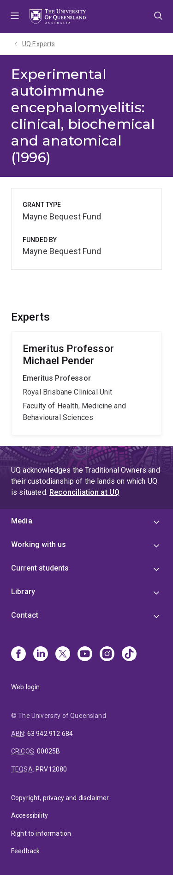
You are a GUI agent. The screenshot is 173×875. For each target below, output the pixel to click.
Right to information (41, 833)
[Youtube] (85, 654)
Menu (15, 16)
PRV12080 (51, 769)
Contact (24, 615)
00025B (48, 751)
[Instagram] (107, 654)
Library (23, 591)
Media (21, 520)
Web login (25, 687)
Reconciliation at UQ (84, 492)
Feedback (25, 851)
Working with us (38, 544)
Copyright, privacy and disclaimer (60, 798)
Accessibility (29, 815)
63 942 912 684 (50, 733)
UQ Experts (38, 44)
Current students (40, 568)
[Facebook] (18, 654)
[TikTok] (129, 654)
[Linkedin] (40, 654)
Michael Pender (86, 383)
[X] (62, 654)
